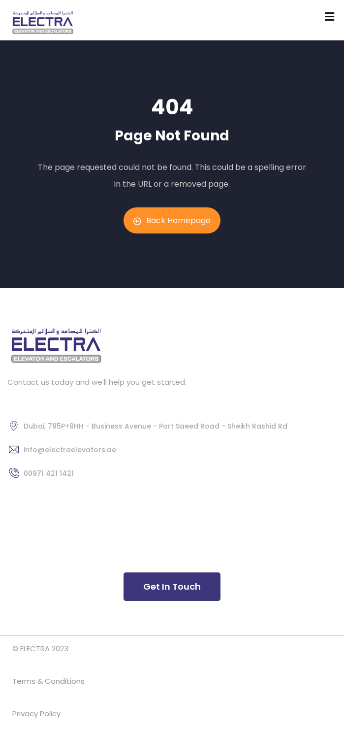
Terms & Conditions (49, 681)
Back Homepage (172, 220)
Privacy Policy (37, 713)
